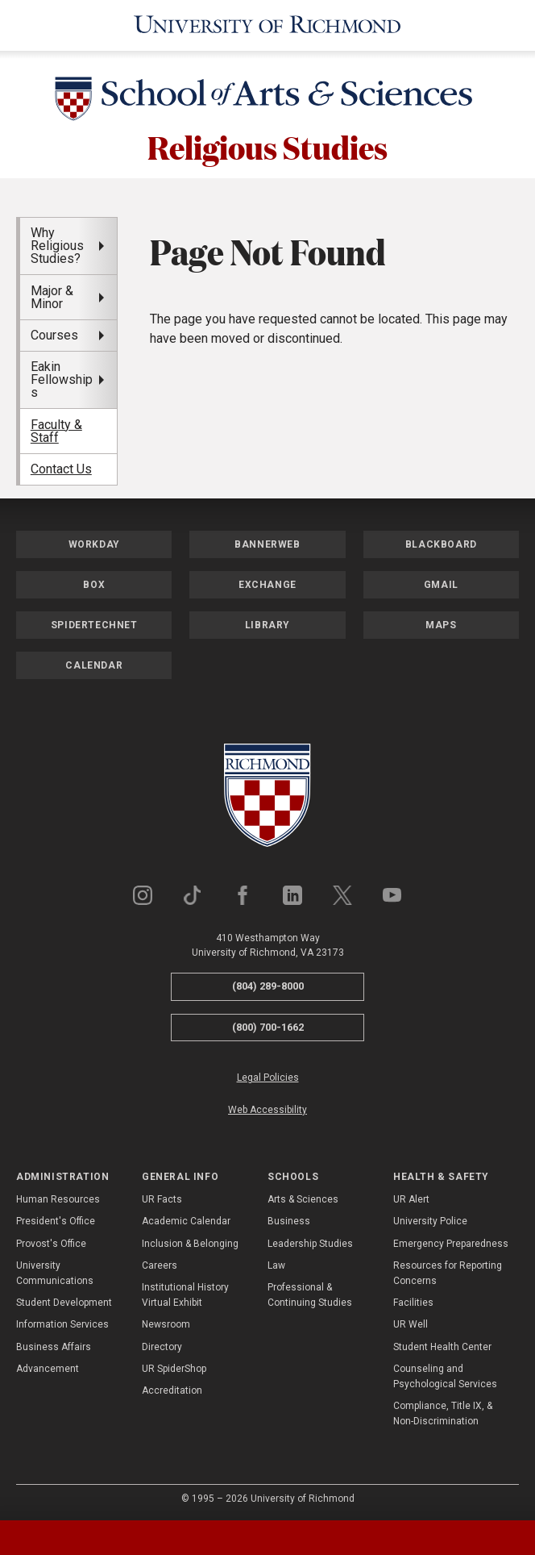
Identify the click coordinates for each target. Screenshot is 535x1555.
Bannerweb (267, 542)
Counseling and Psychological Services (445, 1373)
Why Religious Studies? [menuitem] (57, 243)
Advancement (47, 1365)
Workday (94, 542)
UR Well (410, 1322)
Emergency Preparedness (450, 1240)
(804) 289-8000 (268, 984)
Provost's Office (51, 1240)
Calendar (93, 663)
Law (276, 1262)
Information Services (62, 1322)
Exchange (267, 582)
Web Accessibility (267, 1106)
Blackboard (441, 542)
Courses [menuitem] (54, 332)
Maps (440, 622)
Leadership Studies (310, 1240)
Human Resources (58, 1197)
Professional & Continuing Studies (310, 1292)
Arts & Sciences (303, 1197)
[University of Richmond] (267, 24)
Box (94, 582)
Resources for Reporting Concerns (447, 1270)
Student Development (64, 1300)
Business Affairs (53, 1343)
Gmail (441, 582)
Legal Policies (268, 1075)
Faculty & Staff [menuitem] (56, 428)
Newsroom (166, 1322)
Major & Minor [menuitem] (52, 294)
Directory (162, 1343)
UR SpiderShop (174, 1365)
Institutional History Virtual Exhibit (185, 1292)
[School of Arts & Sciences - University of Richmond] (267, 99)
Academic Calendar (186, 1218)
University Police (430, 1218)
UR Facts (162, 1197)
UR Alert (411, 1197)
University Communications (54, 1270)
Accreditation (172, 1387)
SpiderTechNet (94, 622)
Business (289, 1218)
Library (267, 622)
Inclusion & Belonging (190, 1240)
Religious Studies (267, 143)
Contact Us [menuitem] (61, 466)
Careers (159, 1262)
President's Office (55, 1218)
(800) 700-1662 (268, 1024)
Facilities (413, 1300)
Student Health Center (442, 1343)
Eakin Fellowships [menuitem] (62, 377)
